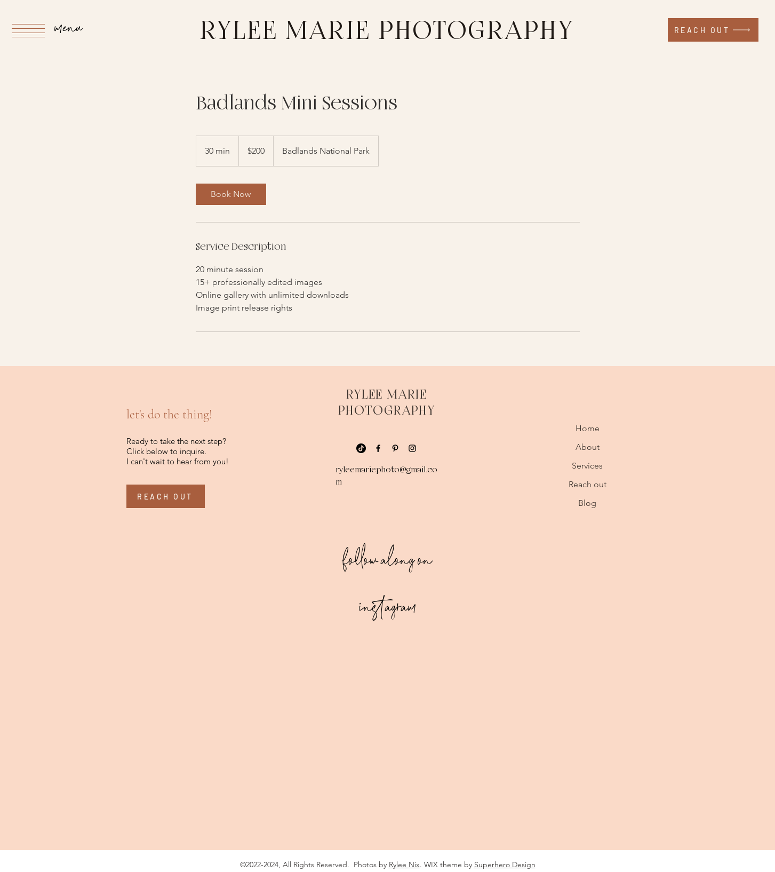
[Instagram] (412, 448)
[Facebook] (378, 448)
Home (588, 428)
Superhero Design (505, 864)
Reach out (587, 484)
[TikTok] (361, 448)
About (588, 447)
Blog (587, 503)
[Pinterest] (395, 448)
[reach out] (713, 30)
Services (587, 466)
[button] (28, 30)
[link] (231, 194)
